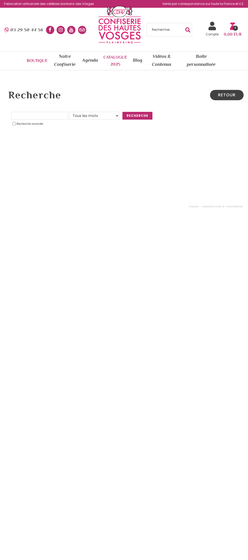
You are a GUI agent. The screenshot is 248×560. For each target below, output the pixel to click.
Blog (137, 60)
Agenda (90, 60)
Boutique (37, 60)
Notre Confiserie (64, 60)
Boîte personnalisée (201, 60)
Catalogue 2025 (115, 61)
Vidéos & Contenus (161, 60)
